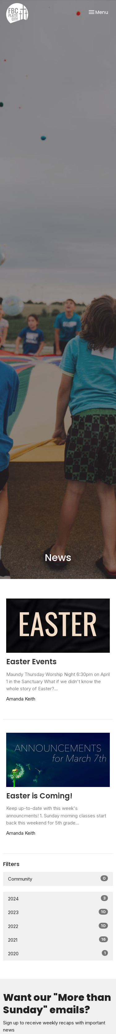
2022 (58, 926)
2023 (58, 912)
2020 (58, 953)
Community (58, 878)
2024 (58, 898)
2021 (58, 939)
